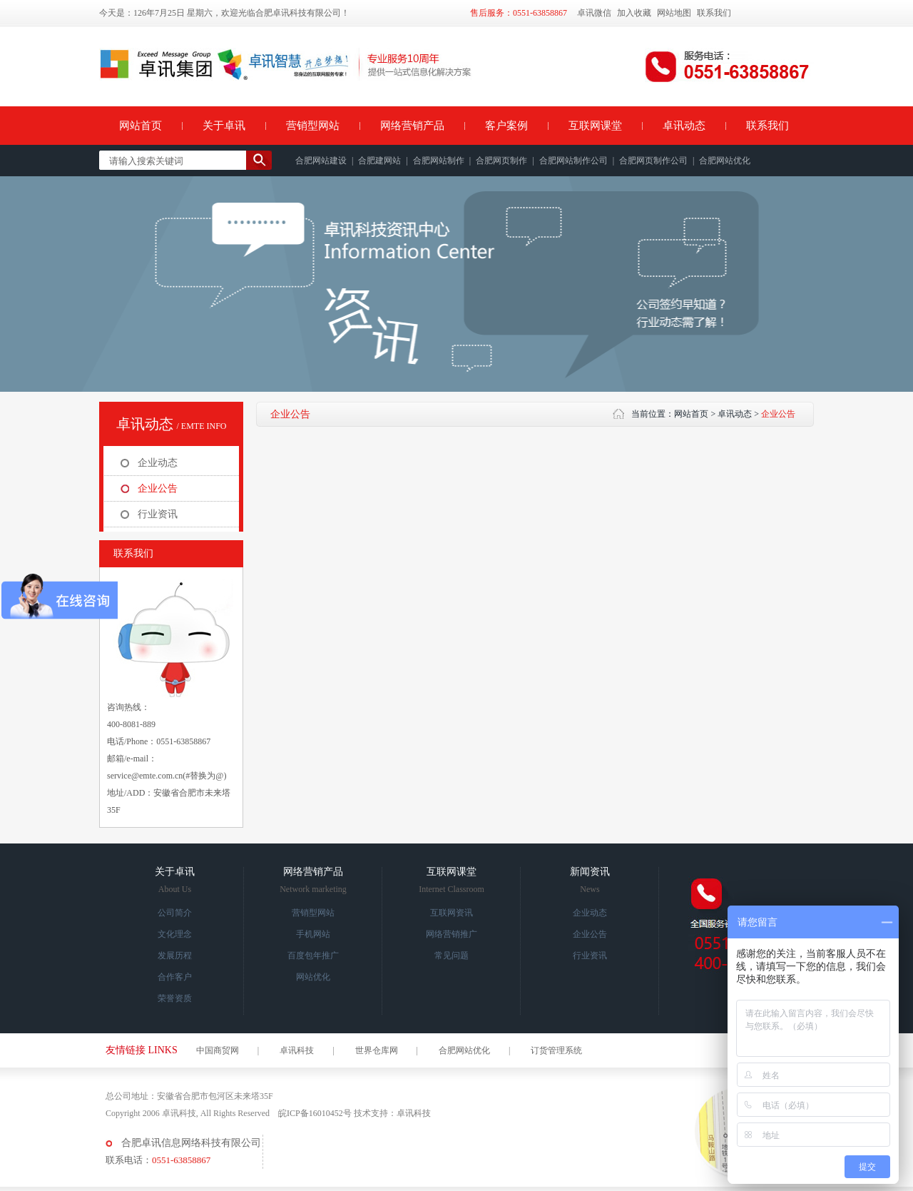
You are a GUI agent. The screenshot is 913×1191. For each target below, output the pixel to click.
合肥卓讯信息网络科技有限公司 (191, 1142)
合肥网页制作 (501, 161)
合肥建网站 (379, 161)
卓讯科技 (297, 1050)
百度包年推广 (313, 956)
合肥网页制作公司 (653, 161)
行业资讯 (158, 514)
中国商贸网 (217, 1050)
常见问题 (451, 956)
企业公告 (158, 488)
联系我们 (714, 13)
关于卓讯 (224, 125)
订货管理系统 (556, 1050)
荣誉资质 (175, 998)
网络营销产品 (412, 125)
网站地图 (674, 13)
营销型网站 (313, 125)
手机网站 (313, 934)
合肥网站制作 (438, 161)
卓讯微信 (594, 13)
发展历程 (175, 956)
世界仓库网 (376, 1050)
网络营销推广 (451, 934)
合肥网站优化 (724, 161)
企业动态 (158, 462)
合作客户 (175, 977)
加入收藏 (634, 13)
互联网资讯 (451, 913)
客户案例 (506, 125)
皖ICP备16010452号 (315, 1113)
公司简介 (175, 913)
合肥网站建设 (321, 161)
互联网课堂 (595, 125)
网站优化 (313, 977)
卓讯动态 (684, 125)
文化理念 (175, 934)
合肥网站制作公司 (573, 161)
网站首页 (140, 125)
